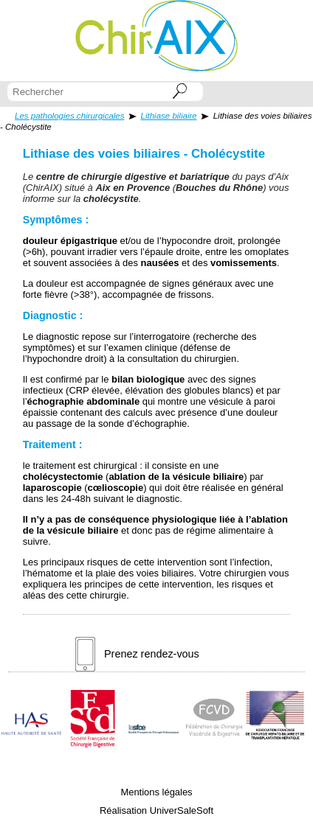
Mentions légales (156, 792)
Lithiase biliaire (169, 115)
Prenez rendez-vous (137, 654)
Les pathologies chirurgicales (70, 115)
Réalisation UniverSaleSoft (156, 810)
